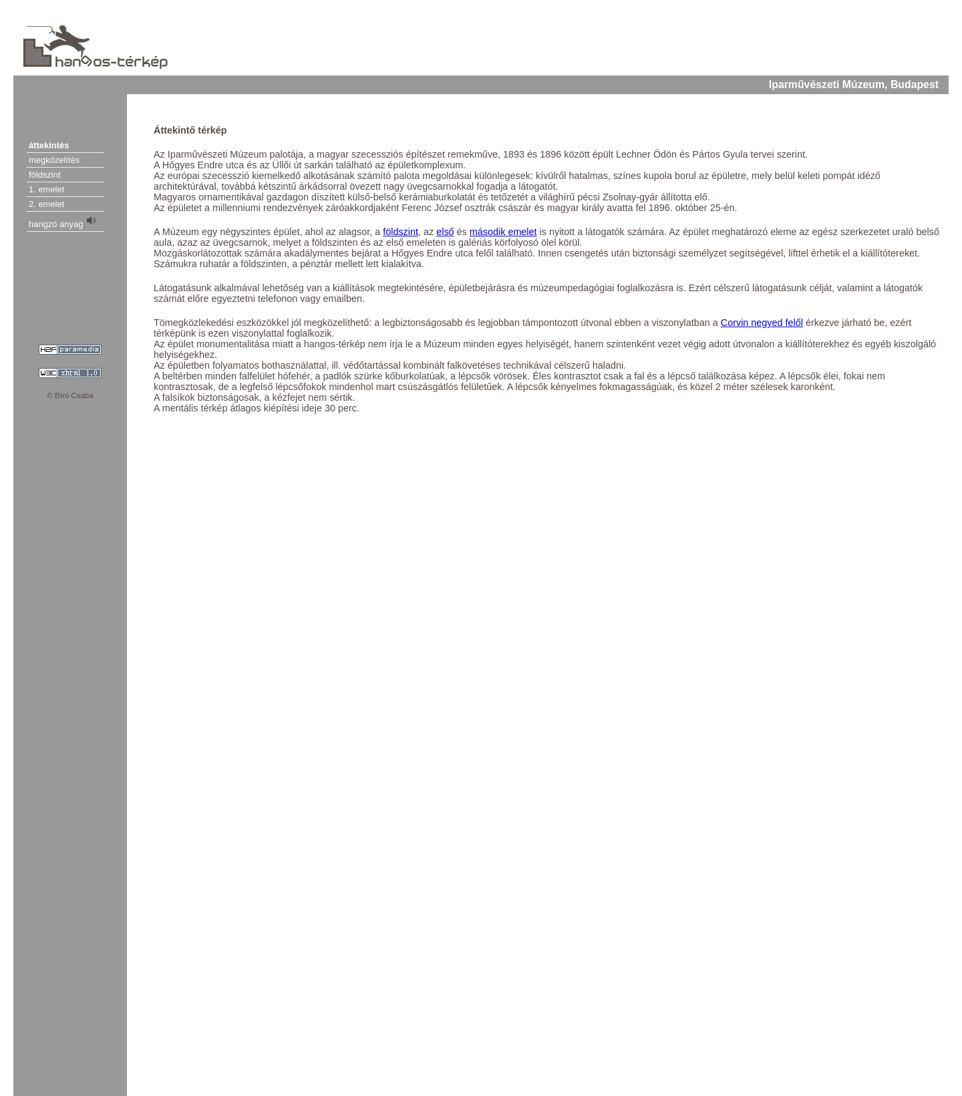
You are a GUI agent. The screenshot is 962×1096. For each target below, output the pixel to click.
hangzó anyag (63, 221)
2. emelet (46, 204)
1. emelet (46, 189)
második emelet (503, 231)
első (445, 231)
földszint (45, 175)
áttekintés (49, 145)
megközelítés (54, 160)
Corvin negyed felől (762, 322)
